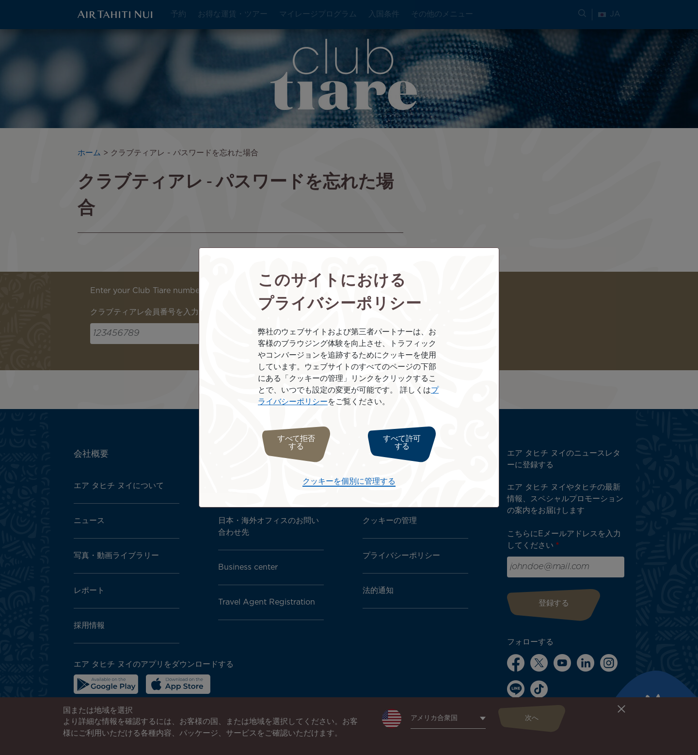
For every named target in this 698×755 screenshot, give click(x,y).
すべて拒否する (292, 442)
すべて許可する (406, 442)
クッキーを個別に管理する (349, 479)
